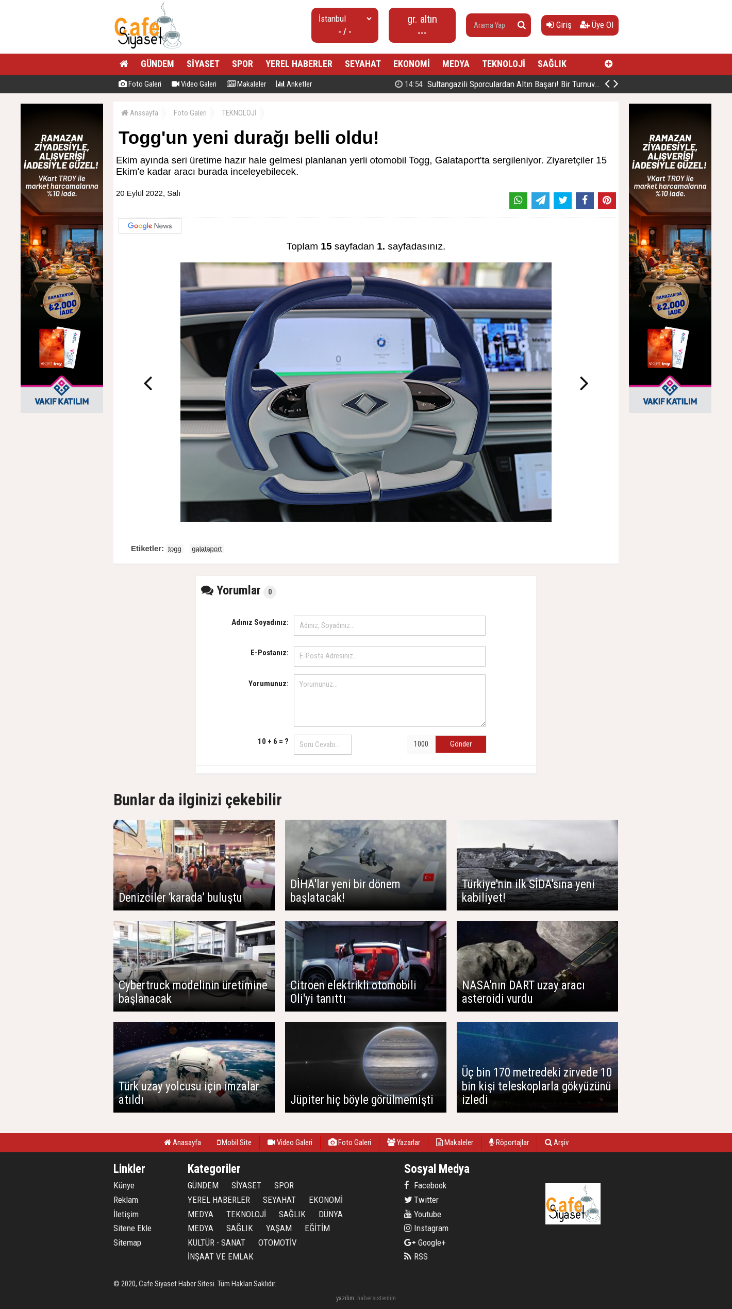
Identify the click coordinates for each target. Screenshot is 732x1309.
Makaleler (246, 84)
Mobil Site (234, 1142)
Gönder (461, 744)
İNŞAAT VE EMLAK (221, 1256)
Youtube (422, 1214)
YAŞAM (279, 1228)
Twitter (421, 1200)
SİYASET (203, 63)
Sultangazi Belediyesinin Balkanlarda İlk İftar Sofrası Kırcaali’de (519, 84)
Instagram (426, 1228)
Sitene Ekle (132, 1228)
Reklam (125, 1200)
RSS (416, 1256)
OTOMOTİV (277, 1242)
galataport (207, 549)
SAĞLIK (552, 63)
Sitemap (127, 1242)
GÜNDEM (157, 63)
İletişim (126, 1214)
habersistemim (376, 1298)
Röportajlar (509, 1142)
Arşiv (557, 1142)
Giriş (559, 25)
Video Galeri (194, 84)
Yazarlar (403, 1142)
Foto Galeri (140, 84)
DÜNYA (331, 1214)
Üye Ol (596, 25)
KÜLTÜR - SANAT (216, 1242)
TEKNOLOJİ (503, 63)
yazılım (345, 1298)
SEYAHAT (363, 63)
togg (174, 549)
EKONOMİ (411, 63)
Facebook (425, 1185)
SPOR (242, 63)
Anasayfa (139, 113)
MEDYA (456, 63)
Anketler (294, 84)
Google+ (425, 1242)
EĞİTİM (317, 1228)
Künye (124, 1185)
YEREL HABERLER (298, 63)
